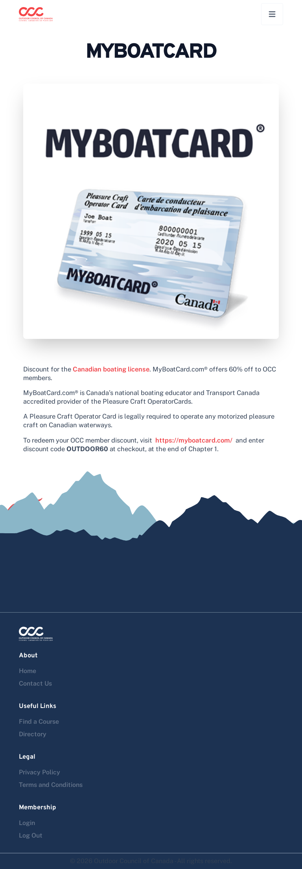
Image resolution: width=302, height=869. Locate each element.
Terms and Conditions (51, 785)
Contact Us (35, 683)
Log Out (30, 835)
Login (27, 823)
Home (27, 671)
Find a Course (39, 721)
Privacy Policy (39, 772)
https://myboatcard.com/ (193, 440)
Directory (32, 734)
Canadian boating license (111, 369)
